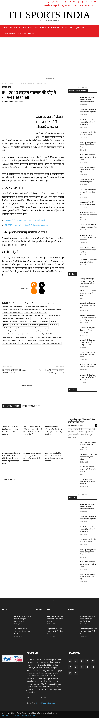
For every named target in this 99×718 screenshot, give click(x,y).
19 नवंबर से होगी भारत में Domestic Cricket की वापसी (25, 220)
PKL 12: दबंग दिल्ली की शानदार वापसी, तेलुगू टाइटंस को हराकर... (88, 469)
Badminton (53, 27)
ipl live (53, 321)
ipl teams (23, 325)
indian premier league (54, 315)
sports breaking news (43, 337)
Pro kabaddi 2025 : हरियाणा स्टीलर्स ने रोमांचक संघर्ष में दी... (87, 481)
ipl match (6, 325)
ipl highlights (44, 321)
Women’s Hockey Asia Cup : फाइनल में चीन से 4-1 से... (87, 305)
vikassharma (8, 101)
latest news (53, 325)
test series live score (10, 343)
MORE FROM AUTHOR (31, 406)
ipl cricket (23, 321)
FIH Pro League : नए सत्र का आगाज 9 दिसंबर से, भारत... (88, 293)
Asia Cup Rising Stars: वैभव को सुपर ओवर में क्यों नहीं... (87, 169)
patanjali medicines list (26, 334)
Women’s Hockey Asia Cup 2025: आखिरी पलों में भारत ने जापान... (88, 377)
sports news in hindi (46, 340)
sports (31, 34)
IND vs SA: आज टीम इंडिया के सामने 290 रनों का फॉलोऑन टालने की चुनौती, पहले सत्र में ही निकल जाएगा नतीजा (11, 458)
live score (21, 328)
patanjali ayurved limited (11, 331)
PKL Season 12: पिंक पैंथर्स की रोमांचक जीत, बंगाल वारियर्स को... (88, 457)
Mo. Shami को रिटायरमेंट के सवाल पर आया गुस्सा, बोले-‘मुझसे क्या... (22, 619)
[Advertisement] (49, 56)
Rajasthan (79, 27)
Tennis (43, 27)
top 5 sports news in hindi (52, 343)
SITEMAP (25, 716)
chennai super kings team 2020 (35, 312)
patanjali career (28, 331)
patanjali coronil (42, 331)
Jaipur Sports (9, 34)
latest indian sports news (38, 325)
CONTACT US (15, 716)
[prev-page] (3, 468)
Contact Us (41, 697)
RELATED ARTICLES (11, 406)
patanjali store (21, 337)
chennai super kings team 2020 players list (17, 315)
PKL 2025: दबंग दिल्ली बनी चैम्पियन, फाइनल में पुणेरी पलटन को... (88, 444)
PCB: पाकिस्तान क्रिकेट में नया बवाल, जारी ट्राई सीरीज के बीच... (88, 215)
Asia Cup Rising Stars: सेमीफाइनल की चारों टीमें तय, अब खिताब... (88, 250)
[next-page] (7, 468)
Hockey (22, 27)
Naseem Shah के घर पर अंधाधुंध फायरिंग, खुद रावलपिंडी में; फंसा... (87, 619)
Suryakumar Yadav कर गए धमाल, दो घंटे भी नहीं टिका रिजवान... (55, 631)
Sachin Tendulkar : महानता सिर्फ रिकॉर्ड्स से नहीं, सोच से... (22, 631)
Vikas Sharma (72, 425)
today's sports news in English (30, 343)
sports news (57, 337)
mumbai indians (33, 328)
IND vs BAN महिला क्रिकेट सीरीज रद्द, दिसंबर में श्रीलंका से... (88, 192)
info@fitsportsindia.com (46, 703)
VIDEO (79, 5)
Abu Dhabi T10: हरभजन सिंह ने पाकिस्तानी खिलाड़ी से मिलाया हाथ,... (88, 237)
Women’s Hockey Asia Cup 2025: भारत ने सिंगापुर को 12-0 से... (87, 342)
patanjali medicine (9, 334)
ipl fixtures (33, 321)
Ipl (9, 87)
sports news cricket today (27, 340)
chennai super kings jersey (31, 309)
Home (5, 27)
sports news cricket (9, 340)
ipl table (15, 325)
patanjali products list (44, 334)
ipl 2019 (39, 318)
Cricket (13, 27)
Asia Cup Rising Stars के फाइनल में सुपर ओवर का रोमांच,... (88, 145)
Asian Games (66, 27)
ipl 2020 (47, 318)
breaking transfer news (30, 303)
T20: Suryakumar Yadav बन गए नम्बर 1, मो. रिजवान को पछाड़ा (55, 619)
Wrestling (33, 27)
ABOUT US (5, 716)
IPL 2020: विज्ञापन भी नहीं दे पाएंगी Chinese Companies (26, 225)
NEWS (89, 5)
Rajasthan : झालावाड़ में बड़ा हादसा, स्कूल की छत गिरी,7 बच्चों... (88, 631)
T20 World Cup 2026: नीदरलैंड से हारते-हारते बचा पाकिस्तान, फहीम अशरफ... (87, 99)
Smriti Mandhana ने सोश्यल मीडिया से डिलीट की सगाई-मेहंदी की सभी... (87, 122)
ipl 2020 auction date (10, 321)
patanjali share (8, 337)
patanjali (44, 328)
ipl (33, 318)
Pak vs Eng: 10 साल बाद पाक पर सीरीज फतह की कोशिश (51, 371)
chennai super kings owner (52, 309)
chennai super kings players (12, 312)
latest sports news (9, 328)
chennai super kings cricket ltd (36, 306)
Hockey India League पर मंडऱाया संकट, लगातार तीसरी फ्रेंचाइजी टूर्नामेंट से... (88, 281)
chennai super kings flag (11, 309)
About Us (30, 697)
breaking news (14, 303)
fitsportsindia (39, 315)
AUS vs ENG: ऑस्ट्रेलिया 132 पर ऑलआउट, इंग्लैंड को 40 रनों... (88, 157)
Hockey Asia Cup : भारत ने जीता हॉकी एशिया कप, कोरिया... (88, 354)
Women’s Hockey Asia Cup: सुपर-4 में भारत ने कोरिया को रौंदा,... (87, 330)
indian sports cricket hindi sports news (16, 318)
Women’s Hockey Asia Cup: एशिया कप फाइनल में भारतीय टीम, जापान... (88, 318)
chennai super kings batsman (13, 306)
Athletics (21, 34)
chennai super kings (48, 303)
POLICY (32, 716)
